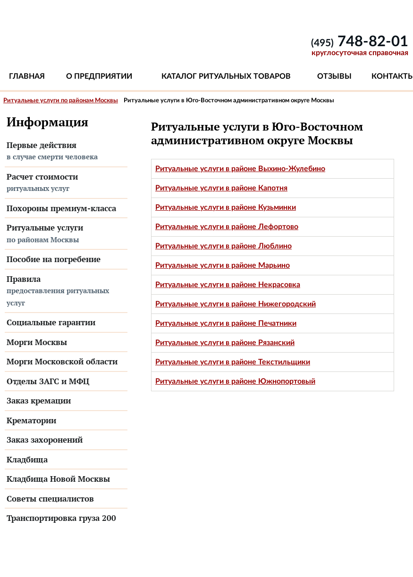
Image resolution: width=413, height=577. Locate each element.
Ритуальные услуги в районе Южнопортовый (235, 381)
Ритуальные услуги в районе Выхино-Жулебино (240, 169)
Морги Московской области (62, 361)
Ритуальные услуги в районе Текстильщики (232, 362)
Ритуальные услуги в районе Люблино (223, 246)
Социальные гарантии (51, 322)
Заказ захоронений (45, 439)
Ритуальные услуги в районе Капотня (221, 188)
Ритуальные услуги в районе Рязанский (225, 342)
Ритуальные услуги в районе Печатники (225, 323)
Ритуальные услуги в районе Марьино (222, 265)
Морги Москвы (37, 342)
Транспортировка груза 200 (61, 517)
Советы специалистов (50, 498)
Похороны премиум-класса (61, 208)
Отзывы (334, 76)
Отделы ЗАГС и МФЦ (48, 381)
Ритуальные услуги (66, 234)
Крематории (31, 420)
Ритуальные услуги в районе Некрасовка (227, 284)
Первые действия (66, 151)
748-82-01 (359, 41)
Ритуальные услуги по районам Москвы (60, 101)
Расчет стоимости (66, 183)
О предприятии (99, 76)
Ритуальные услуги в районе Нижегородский (235, 304)
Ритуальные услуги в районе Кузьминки (225, 207)
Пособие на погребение (54, 259)
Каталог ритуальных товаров (226, 76)
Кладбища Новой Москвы (58, 478)
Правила (66, 291)
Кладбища (27, 459)
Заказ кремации (39, 400)
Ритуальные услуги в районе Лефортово (226, 227)
